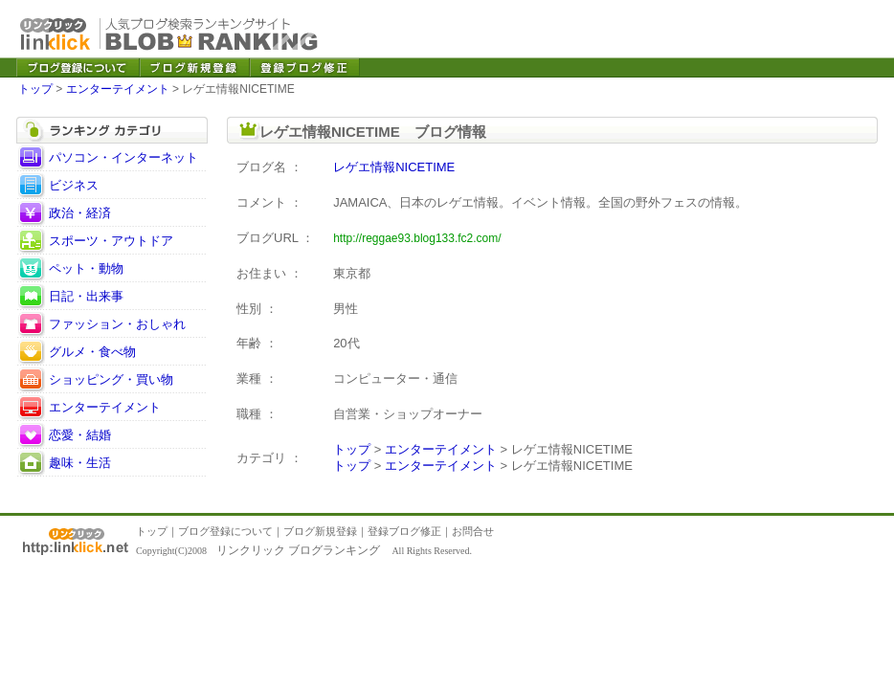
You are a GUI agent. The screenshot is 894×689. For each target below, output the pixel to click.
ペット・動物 (86, 268)
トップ (35, 89)
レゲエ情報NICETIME (394, 167)
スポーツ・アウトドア (111, 240)
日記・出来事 (86, 296)
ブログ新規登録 (320, 531)
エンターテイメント (117, 89)
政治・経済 (80, 213)
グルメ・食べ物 (92, 351)
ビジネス (74, 185)
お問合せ (473, 531)
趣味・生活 (80, 463)
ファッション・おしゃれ (117, 324)
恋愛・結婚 (80, 435)
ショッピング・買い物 (111, 379)
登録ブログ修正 (404, 531)
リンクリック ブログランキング (298, 550)
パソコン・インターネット (123, 157)
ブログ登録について (225, 531)
